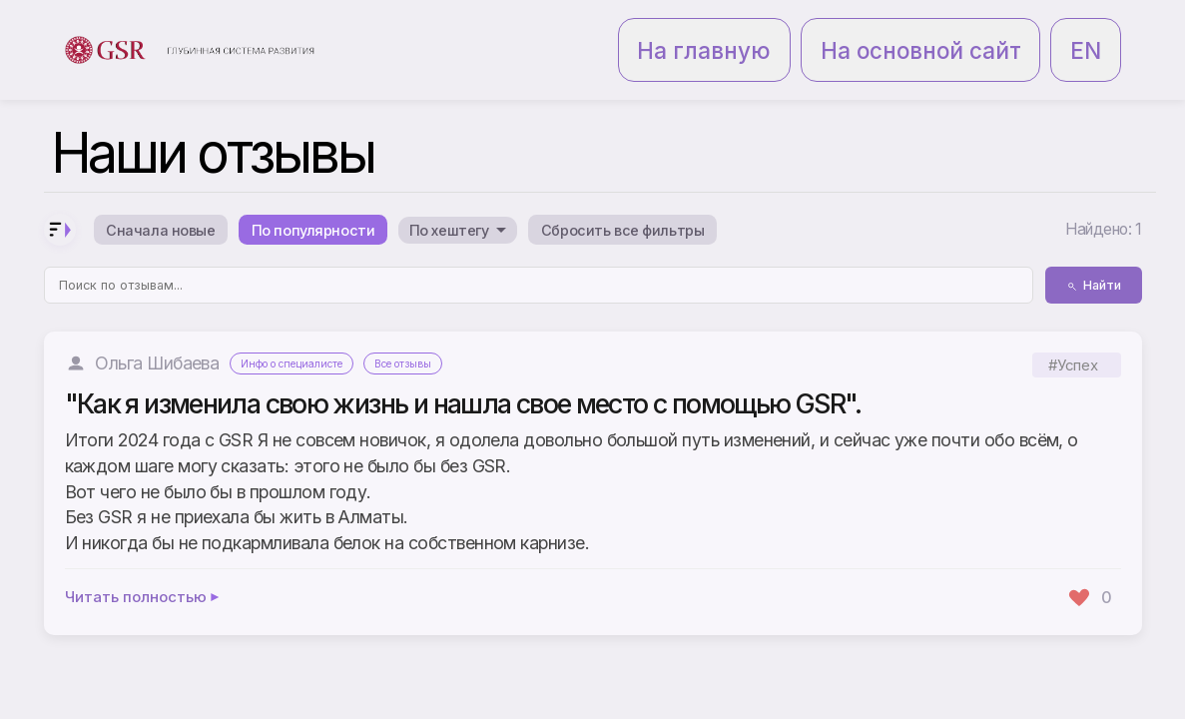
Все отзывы (438, 325)
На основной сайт (991, 28)
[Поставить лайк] (1090, 558)
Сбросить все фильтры (721, 188)
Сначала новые (173, 188)
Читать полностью (143, 558)
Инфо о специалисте (305, 325)
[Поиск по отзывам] (539, 247)
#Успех (1072, 326)
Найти (1093, 247)
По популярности (351, 188)
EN (1096, 28)
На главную (860, 28)
